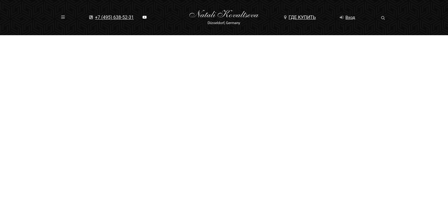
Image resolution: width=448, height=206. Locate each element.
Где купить (300, 17)
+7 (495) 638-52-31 (111, 17)
